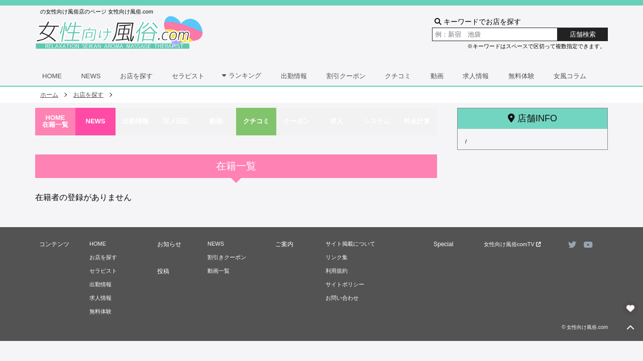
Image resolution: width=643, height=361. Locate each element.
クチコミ (398, 76)
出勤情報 (294, 76)
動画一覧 (218, 271)
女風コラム (570, 76)
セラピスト (188, 76)
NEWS (90, 76)
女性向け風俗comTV (512, 244)
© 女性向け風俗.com (585, 327)
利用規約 (337, 271)
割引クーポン (346, 76)
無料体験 (521, 76)
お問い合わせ (342, 298)
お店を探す (136, 76)
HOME (52, 76)
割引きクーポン (226, 257)
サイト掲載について (350, 244)
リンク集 (337, 257)
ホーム (49, 94)
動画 (437, 76)
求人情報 (476, 76)
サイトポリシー (345, 284)
